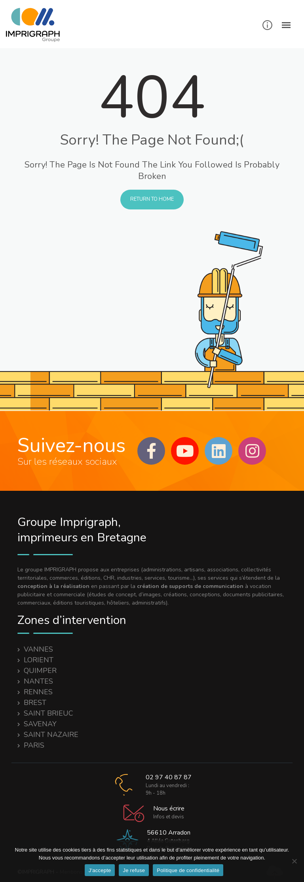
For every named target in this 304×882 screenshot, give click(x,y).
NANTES (38, 681)
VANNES (38, 649)
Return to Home (152, 199)
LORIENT (38, 660)
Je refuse (134, 870)
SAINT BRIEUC (48, 713)
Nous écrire (168, 808)
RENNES (38, 692)
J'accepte (100, 870)
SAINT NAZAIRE (51, 734)
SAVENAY (40, 724)
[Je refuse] (294, 861)
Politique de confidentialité (188, 870)
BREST (35, 702)
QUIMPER (40, 670)
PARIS (34, 745)
